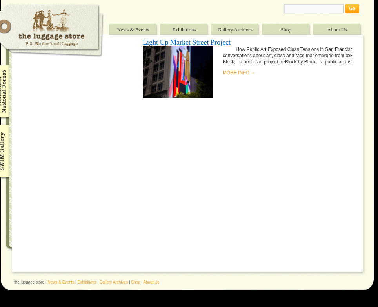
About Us (337, 30)
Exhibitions (184, 30)
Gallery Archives (235, 30)
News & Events (133, 30)
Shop (286, 30)
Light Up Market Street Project (187, 42)
